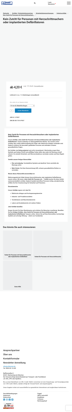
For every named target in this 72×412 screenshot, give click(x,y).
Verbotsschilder (61, 13)
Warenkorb (51, 4)
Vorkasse (40, 399)
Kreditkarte (40, 397)
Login (49, 2)
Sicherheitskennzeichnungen (44, 13)
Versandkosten (38, 86)
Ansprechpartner (11, 350)
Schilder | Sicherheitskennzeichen (22, 13)
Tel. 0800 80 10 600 (9, 368)
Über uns (7, 354)
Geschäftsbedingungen (10, 393)
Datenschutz (7, 397)
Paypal (39, 393)
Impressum (6, 395)
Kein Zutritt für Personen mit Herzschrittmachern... (18, 15)
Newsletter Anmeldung (14, 362)
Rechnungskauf (42, 401)
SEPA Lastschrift (42, 395)
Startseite (6, 13)
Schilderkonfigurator (36, 329)
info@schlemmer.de (9, 366)
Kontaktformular (11, 358)
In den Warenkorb (23, 110)
